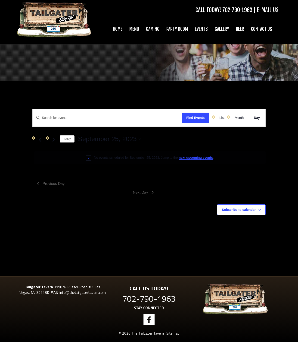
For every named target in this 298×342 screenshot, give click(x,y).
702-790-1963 (237, 9)
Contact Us (261, 29)
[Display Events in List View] (222, 118)
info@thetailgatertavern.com (82, 292)
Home (117, 29)
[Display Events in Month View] (239, 118)
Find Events (195, 118)
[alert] (150, 157)
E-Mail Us (268, 9)
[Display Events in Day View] (257, 118)
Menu (134, 29)
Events (201, 29)
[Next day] (53, 139)
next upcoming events (196, 157)
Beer (240, 29)
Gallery (222, 29)
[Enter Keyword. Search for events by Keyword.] (79, 118)
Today (67, 138)
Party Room (177, 29)
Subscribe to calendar (239, 210)
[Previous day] (40, 139)
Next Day (143, 192)
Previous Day (51, 184)
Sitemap (172, 333)
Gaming (152, 29)
